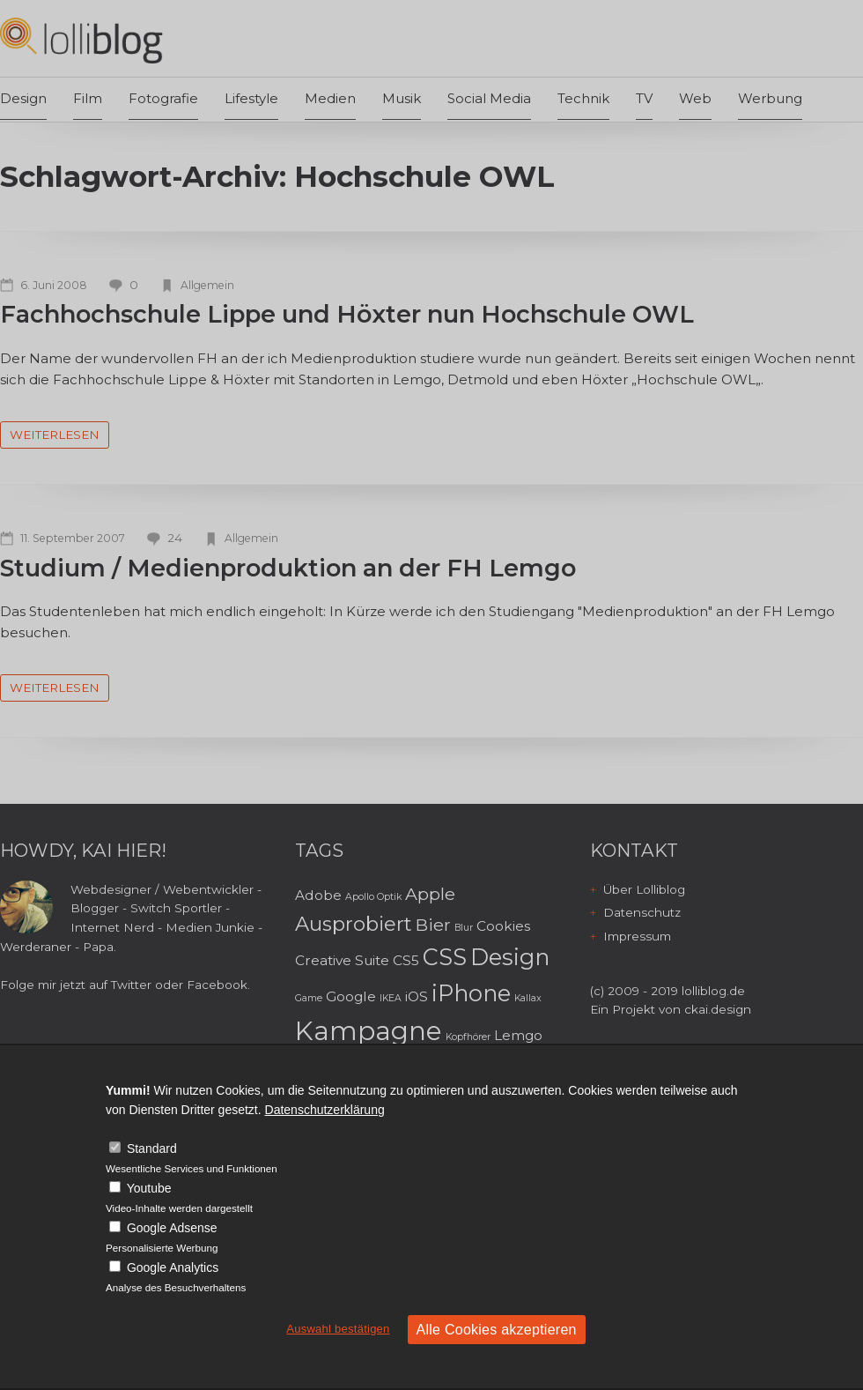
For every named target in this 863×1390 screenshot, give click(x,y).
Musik (401, 98)
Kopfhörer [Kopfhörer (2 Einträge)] (468, 1037)
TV (644, 98)
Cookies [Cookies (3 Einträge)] (503, 926)
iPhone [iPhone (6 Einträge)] (471, 993)
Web (695, 98)
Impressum (637, 936)
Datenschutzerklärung (325, 1110)
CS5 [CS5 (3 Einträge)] (406, 960)
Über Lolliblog (644, 889)
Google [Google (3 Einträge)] (351, 996)
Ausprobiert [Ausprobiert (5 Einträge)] (353, 923)
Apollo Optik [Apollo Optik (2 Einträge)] (373, 897)
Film (87, 98)
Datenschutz (642, 912)
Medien (330, 98)
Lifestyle (251, 98)
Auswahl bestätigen (337, 1328)
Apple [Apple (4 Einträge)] (430, 893)
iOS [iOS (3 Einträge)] (416, 996)
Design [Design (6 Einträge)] (510, 956)
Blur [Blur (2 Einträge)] (463, 927)
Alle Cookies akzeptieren (497, 1329)
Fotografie (163, 98)
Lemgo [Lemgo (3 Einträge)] (518, 1035)
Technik (583, 98)
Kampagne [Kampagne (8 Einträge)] (368, 1030)
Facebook (217, 984)
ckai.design (717, 1009)
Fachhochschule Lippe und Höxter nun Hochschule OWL (347, 314)
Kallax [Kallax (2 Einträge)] (528, 998)
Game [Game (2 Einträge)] (308, 998)
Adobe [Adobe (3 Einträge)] (318, 895)
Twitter (131, 984)
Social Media (489, 98)
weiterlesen (55, 434)
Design (23, 98)
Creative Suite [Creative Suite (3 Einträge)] (342, 960)
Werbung (770, 98)
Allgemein (207, 285)
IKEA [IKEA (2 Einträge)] (391, 998)
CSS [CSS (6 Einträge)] (445, 956)
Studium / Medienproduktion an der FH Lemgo (288, 568)
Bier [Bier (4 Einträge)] (433, 924)
